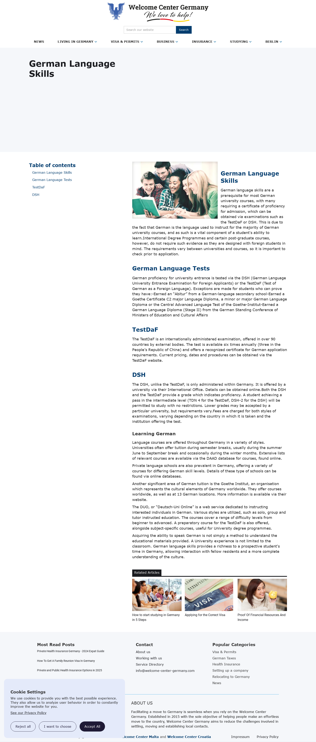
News (39, 41)
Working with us (149, 658)
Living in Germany (75, 41)
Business (165, 41)
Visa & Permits (125, 41)
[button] (39, 42)
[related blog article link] (157, 600)
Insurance (202, 41)
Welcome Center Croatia (189, 737)
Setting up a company (230, 670)
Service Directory (150, 664)
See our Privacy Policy (28, 713)
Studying (239, 41)
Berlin (271, 41)
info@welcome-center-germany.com (165, 670)
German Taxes (224, 658)
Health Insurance (226, 664)
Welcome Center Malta (138, 737)
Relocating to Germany (231, 677)
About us (143, 652)
